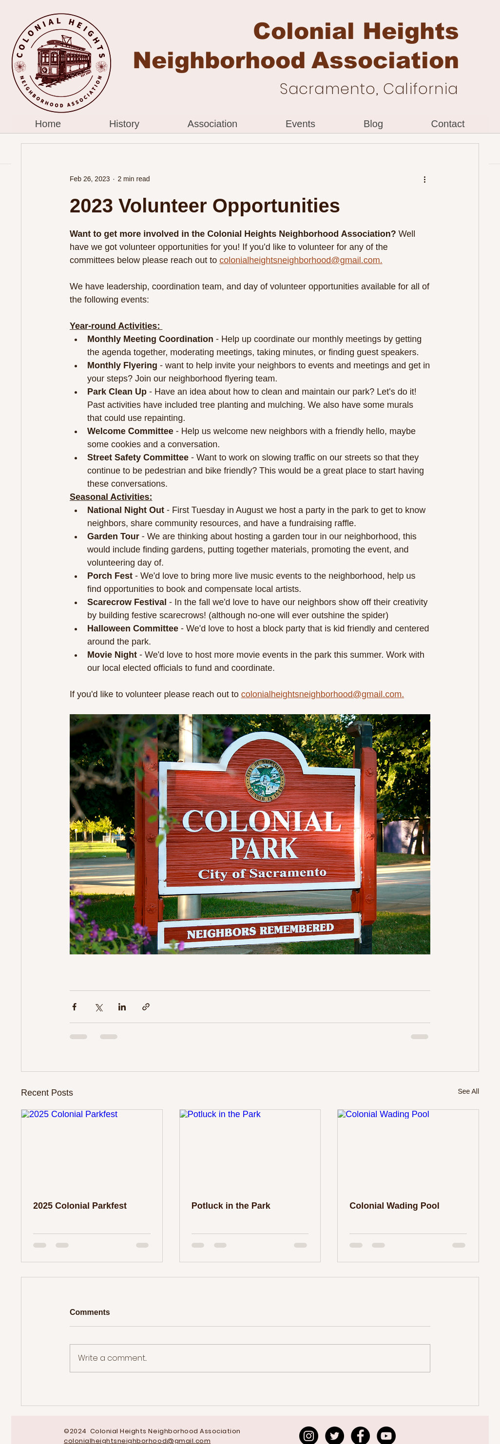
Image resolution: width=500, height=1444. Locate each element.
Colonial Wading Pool (394, 1206)
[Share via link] (146, 1006)
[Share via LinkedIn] (122, 1006)
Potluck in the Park (231, 1206)
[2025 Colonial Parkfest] (91, 1149)
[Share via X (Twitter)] (98, 1006)
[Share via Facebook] (74, 1006)
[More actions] (424, 179)
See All (468, 1091)
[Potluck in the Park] (250, 1149)
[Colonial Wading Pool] (408, 1149)
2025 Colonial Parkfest (80, 1206)
